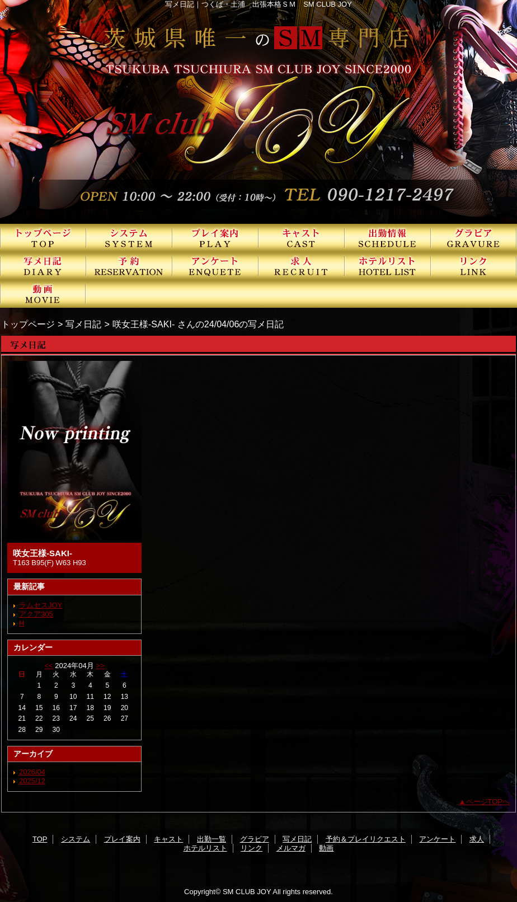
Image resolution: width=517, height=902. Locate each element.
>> (100, 665)
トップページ (28, 324)
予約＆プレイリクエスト (129, 266)
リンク (474, 266)
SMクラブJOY (258, 112)
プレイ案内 (215, 238)
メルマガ (291, 848)
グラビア (474, 238)
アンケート (215, 266)
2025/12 (32, 781)
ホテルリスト (388, 266)
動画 (43, 294)
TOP (43, 238)
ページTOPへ (488, 801)
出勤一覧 (388, 238)
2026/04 (32, 772)
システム (129, 238)
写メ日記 (43, 266)
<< (48, 665)
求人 (301, 266)
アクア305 (36, 614)
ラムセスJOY (40, 605)
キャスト (301, 238)
